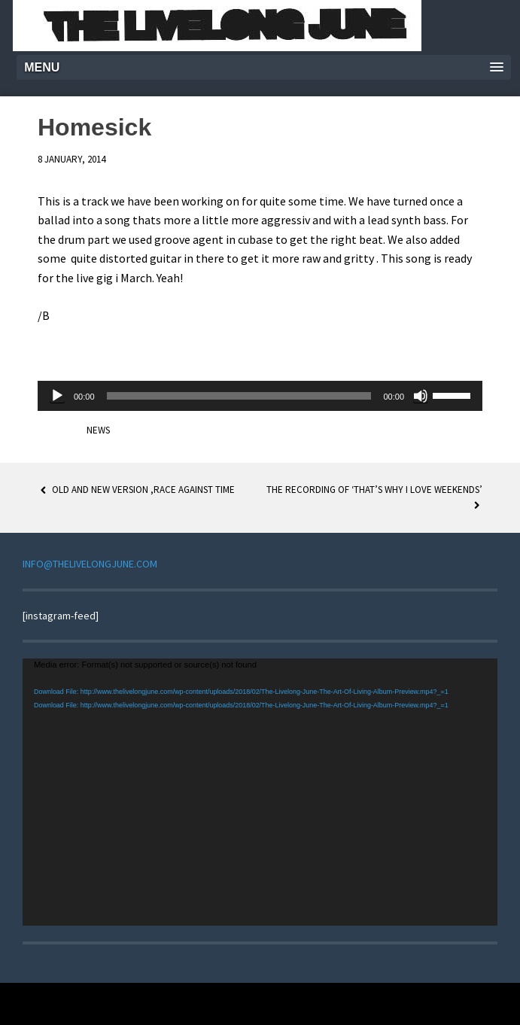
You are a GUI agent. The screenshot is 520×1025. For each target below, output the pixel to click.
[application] (260, 396)
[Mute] (420, 395)
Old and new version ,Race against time (136, 489)
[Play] (57, 395)
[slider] (239, 396)
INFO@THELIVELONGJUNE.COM (90, 563)
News (98, 430)
